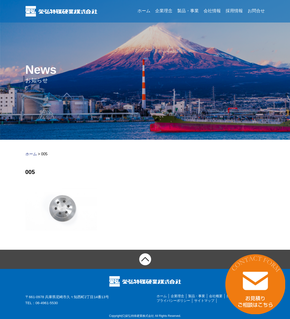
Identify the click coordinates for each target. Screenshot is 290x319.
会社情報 (212, 10)
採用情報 (234, 10)
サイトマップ (204, 300)
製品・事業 (188, 10)
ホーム (143, 10)
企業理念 (163, 10)
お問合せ (256, 10)
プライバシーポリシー (173, 300)
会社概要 (215, 296)
